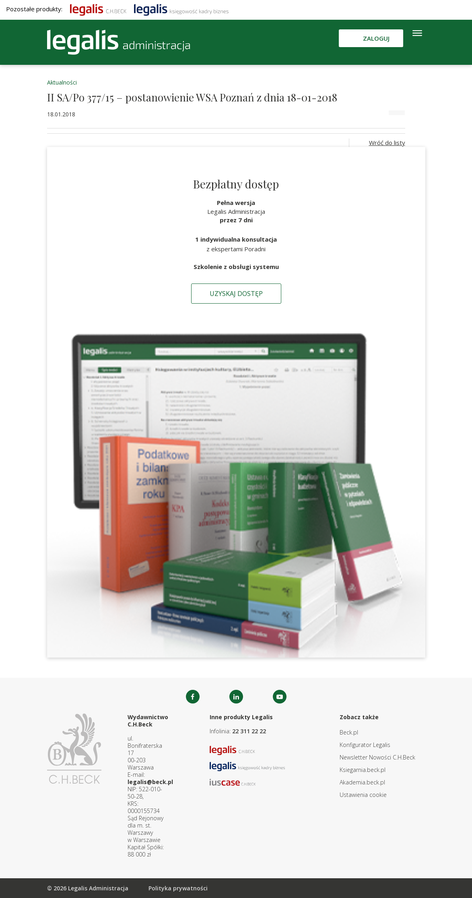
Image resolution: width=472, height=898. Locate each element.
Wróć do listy (387, 143)
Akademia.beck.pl (362, 782)
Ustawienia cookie (363, 795)
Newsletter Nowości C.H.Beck (377, 757)
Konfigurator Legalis (365, 745)
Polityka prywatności (178, 888)
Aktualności (62, 82)
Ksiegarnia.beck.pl (362, 770)
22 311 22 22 (249, 731)
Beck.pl (349, 732)
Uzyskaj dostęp (236, 293)
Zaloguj (376, 38)
